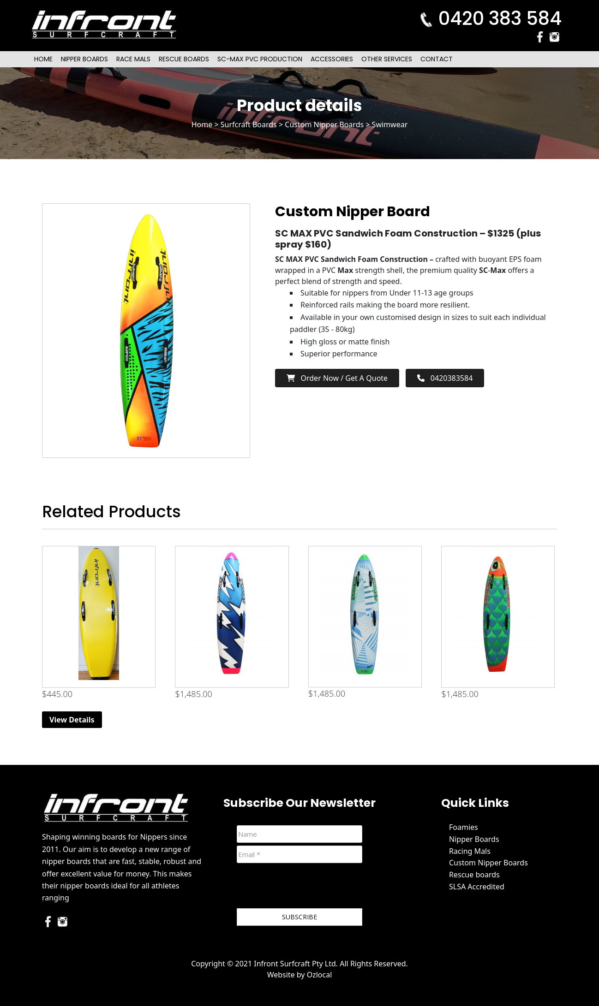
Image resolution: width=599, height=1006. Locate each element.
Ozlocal (319, 975)
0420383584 (445, 378)
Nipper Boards (84, 59)
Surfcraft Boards (249, 124)
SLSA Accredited (476, 887)
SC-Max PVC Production (259, 59)
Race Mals (133, 59)
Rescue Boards (184, 59)
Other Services (386, 59)
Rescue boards (474, 875)
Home (43, 59)
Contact (436, 59)
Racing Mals (470, 851)
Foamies (463, 827)
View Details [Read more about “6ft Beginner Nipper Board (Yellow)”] (72, 720)
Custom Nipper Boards (324, 124)
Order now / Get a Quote (337, 378)
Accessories (332, 59)
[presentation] (307, 887)
